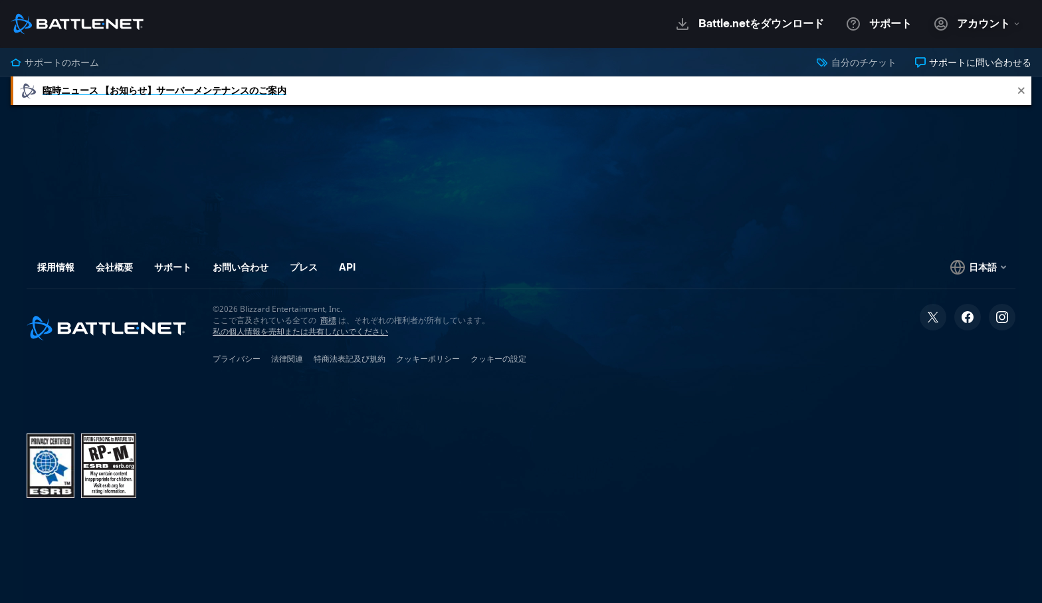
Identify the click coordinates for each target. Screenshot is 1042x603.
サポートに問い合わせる (973, 62)
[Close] (1021, 90)
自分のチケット (856, 62)
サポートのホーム (55, 62)
